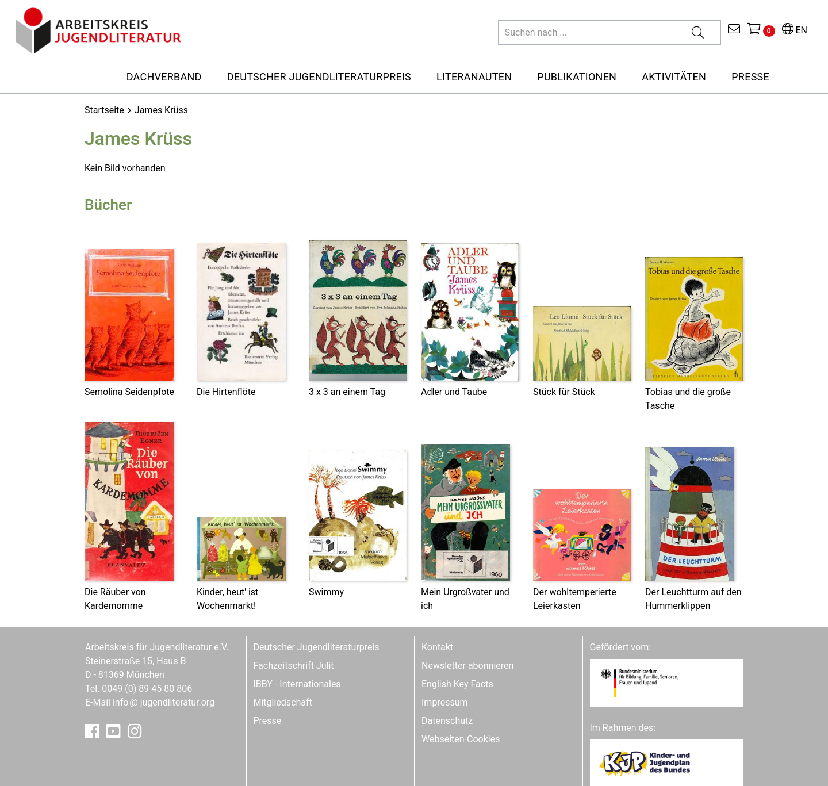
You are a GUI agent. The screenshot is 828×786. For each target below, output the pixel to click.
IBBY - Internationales (297, 683)
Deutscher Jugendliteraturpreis (316, 647)
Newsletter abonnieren (467, 665)
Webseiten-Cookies (460, 739)
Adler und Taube (454, 391)
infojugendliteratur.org (163, 702)
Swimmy (326, 591)
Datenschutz (447, 720)
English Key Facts (457, 683)
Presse (268, 720)
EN (794, 30)
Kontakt (437, 647)
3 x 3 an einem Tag (347, 391)
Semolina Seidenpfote (129, 391)
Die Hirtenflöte (226, 391)
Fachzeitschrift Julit (294, 665)
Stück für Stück (564, 391)
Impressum (444, 702)
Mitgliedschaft (283, 702)
